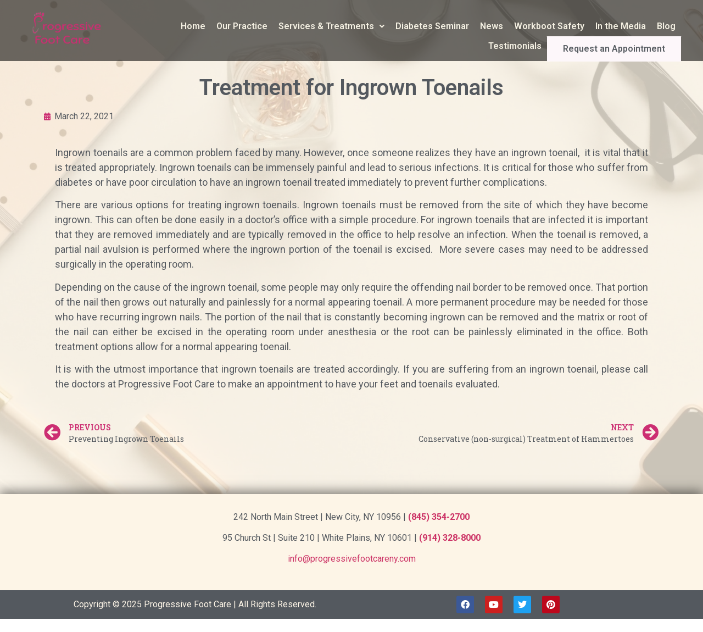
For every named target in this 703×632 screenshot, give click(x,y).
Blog (666, 26)
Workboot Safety (549, 26)
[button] (331, 26)
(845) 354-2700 (439, 517)
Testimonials (541, 46)
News (491, 26)
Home (193, 26)
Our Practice (241, 26)
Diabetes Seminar (432, 26)
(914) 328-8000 (450, 538)
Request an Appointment (627, 46)
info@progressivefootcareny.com (352, 558)
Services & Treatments (331, 26)
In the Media (620, 26)
